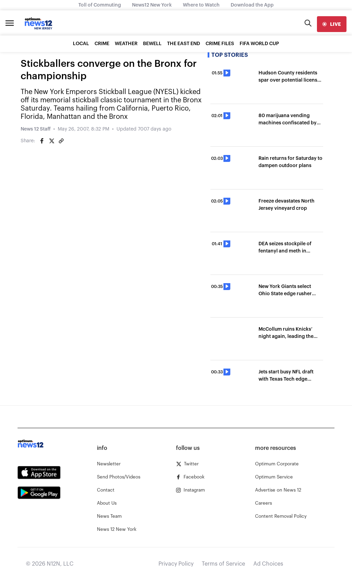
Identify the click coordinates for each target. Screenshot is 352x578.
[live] (331, 24)
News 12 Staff (36, 129)
